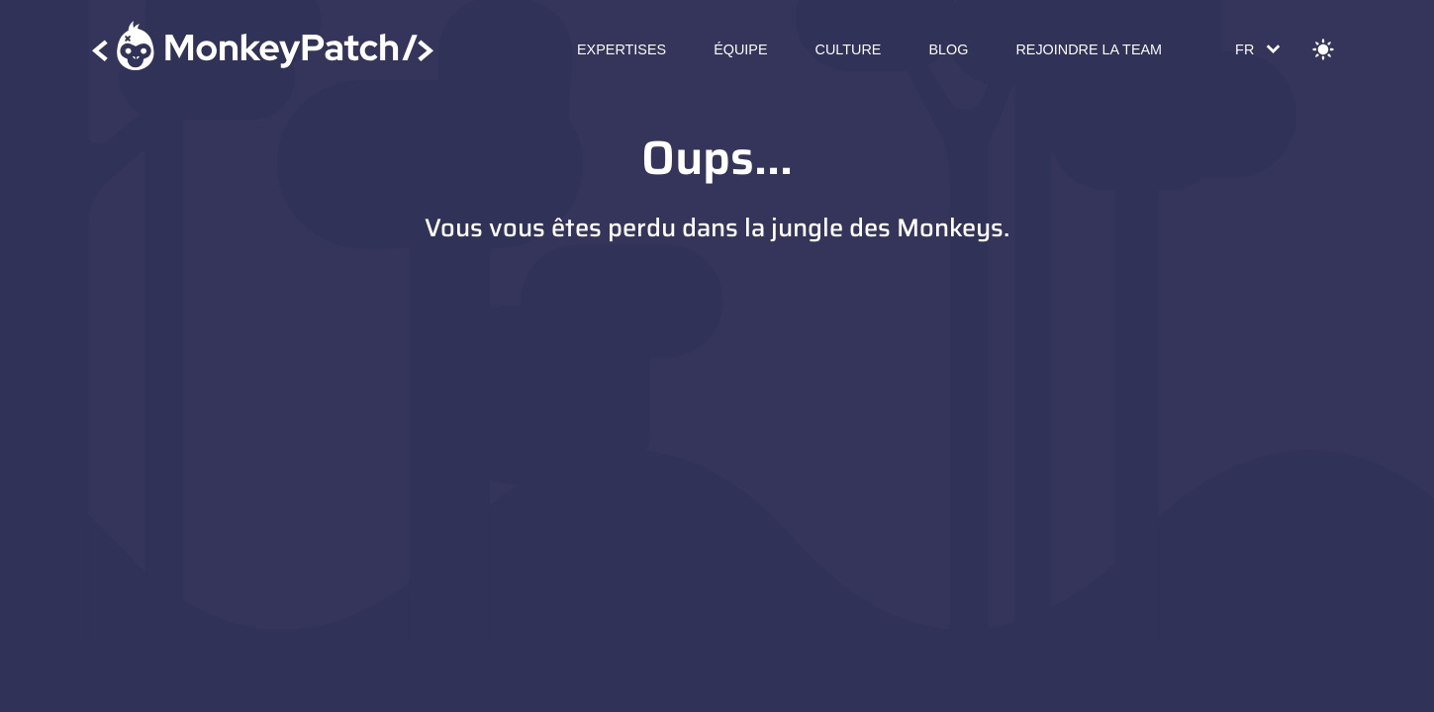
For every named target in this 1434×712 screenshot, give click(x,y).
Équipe (740, 49)
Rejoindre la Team (1088, 49)
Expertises (621, 49)
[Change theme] (1323, 49)
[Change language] (1256, 49)
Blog (948, 49)
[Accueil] (263, 49)
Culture (848, 49)
